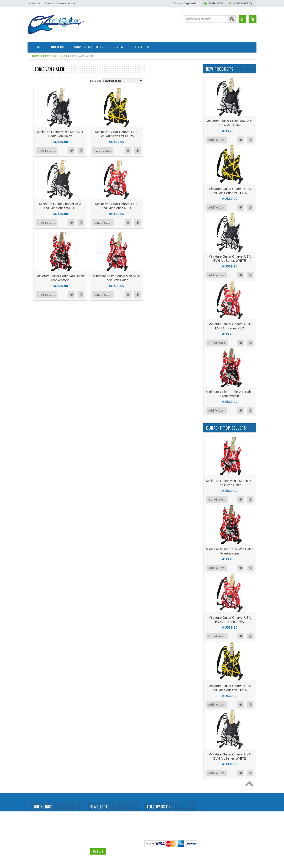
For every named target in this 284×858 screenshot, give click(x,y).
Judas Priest (37, 365)
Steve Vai (36, 567)
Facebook (150, 816)
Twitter (158, 816)
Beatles (34, 147)
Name (94, 816)
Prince (34, 489)
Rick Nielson (37, 528)
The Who (35, 606)
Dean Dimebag (39, 249)
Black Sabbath (39, 163)
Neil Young (36, 451)
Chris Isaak (37, 225)
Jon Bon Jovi (38, 357)
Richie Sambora (40, 521)
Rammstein (37, 505)
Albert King (37, 116)
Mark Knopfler (38, 404)
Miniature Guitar (55, 56)
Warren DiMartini (40, 637)
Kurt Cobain (37, 388)
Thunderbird (37, 614)
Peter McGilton (39, 474)
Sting (33, 583)
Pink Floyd (36, 482)
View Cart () (243, 3)
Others (34, 466)
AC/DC (34, 101)
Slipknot (35, 552)
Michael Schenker (41, 427)
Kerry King (36, 373)
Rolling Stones (39, 536)
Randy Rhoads (39, 513)
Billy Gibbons (38, 155)
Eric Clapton (37, 272)
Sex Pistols (37, 544)
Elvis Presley (38, 264)
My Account (34, 3)
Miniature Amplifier (41, 77)
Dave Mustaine (39, 241)
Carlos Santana (39, 210)
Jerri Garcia (37, 326)
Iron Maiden (37, 311)
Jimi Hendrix (37, 334)
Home (36, 56)
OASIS (34, 458)
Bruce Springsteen (41, 186)
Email (93, 833)
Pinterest (166, 816)
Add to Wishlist (125, 150)
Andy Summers (39, 132)
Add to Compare (134, 150)
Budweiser (36, 202)
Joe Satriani (37, 342)
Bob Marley (37, 171)
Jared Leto (36, 318)
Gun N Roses (38, 303)
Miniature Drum (39, 85)
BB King (35, 140)
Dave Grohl (37, 233)
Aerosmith (36, 109)
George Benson (39, 279)
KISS (33, 381)
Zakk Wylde (37, 645)
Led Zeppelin (38, 396)
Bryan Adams (38, 194)
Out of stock (156, 222)
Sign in (49, 3)
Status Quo (37, 559)
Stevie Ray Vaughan (42, 575)
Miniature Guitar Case (43, 653)
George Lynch (38, 287)
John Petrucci (38, 349)
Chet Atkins (37, 217)
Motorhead (36, 443)
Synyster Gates (39, 591)
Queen (34, 497)
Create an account (66, 3)
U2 (31, 629)
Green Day (36, 295)
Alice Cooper (38, 124)
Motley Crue (37, 435)
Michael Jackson (40, 419)
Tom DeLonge (38, 622)
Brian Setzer (37, 179)
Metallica (35, 412)
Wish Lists (215, 3)
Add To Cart (100, 150)
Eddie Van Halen (40, 256)
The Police (36, 598)
